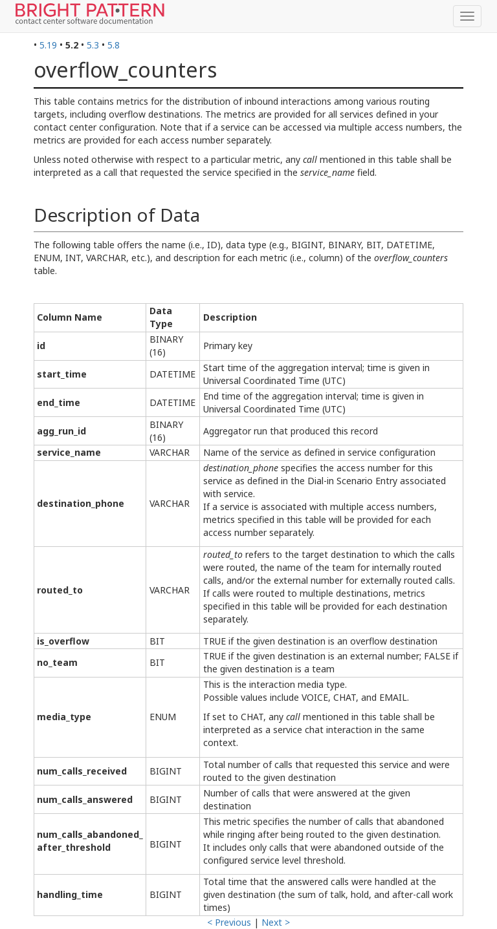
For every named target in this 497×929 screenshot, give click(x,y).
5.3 (93, 45)
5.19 (48, 45)
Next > (275, 922)
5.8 (113, 45)
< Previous (229, 922)
